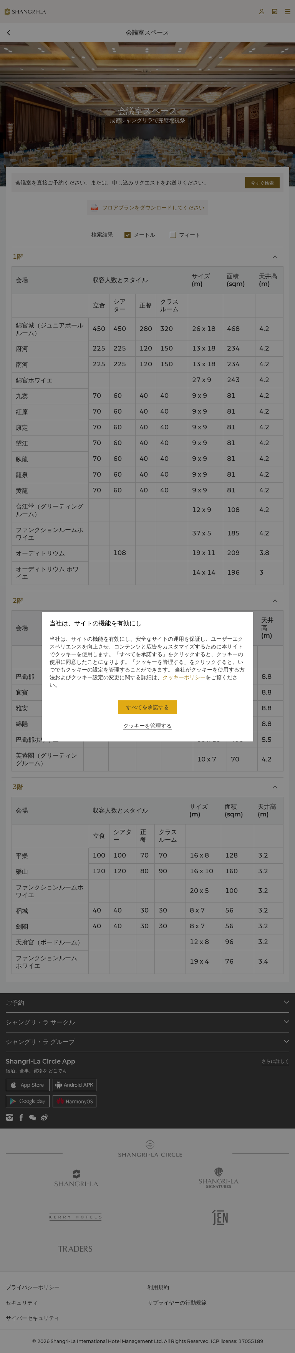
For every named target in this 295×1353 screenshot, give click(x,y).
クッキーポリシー (184, 677)
